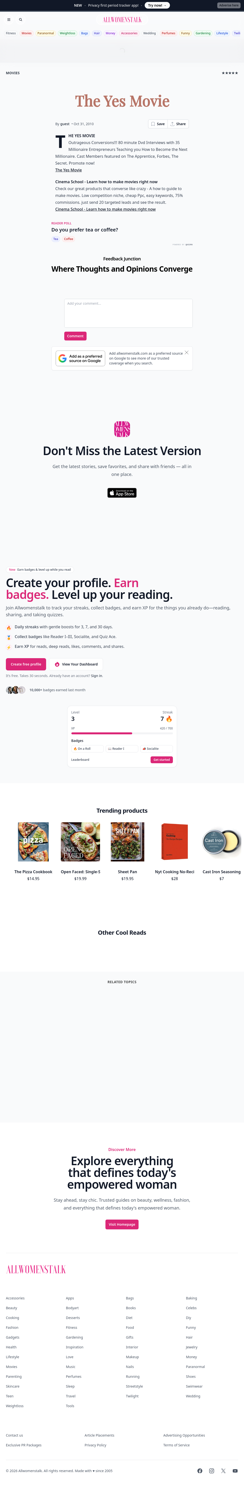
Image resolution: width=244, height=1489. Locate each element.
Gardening (203, 33)
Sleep (70, 1386)
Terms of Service (176, 1445)
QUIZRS (189, 244)
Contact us (14, 1435)
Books (131, 1308)
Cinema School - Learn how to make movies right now (105, 209)
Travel (71, 1396)
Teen (9, 1396)
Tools (70, 1406)
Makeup (132, 1357)
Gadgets (12, 1337)
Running (133, 1376)
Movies (26, 33)
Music (70, 1366)
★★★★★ (230, 73)
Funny (185, 33)
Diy (188, 1317)
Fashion (12, 1327)
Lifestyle (222, 33)
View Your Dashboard (76, 664)
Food (130, 1327)
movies (13, 73)
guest (65, 123)
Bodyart (72, 1308)
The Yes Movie (68, 170)
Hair (97, 33)
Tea (55, 239)
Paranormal (46, 33)
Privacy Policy (95, 1445)
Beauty (11, 1308)
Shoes (190, 1376)
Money (110, 33)
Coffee (68, 239)
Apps (70, 1298)
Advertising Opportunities (184, 1435)
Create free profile (26, 664)
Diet (129, 1317)
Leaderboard (80, 760)
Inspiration (74, 1347)
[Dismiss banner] (187, 352)
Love (70, 1357)
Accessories (129, 33)
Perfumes (168, 33)
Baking (191, 1298)
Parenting (14, 1376)
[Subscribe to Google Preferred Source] (80, 358)
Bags (84, 33)
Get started (162, 760)
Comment (75, 336)
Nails (130, 1366)
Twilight (132, 1396)
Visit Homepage (122, 1224)
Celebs (191, 1308)
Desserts (73, 1317)
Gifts (129, 1337)
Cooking (12, 1317)
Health (11, 1347)
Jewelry (191, 1347)
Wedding (149, 33)
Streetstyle (134, 1386)
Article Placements (99, 1435)
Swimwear (194, 1386)
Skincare (12, 1386)
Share (178, 123)
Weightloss (67, 33)
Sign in (96, 675)
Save (158, 123)
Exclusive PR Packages (23, 1445)
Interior (132, 1347)
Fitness (11, 33)
